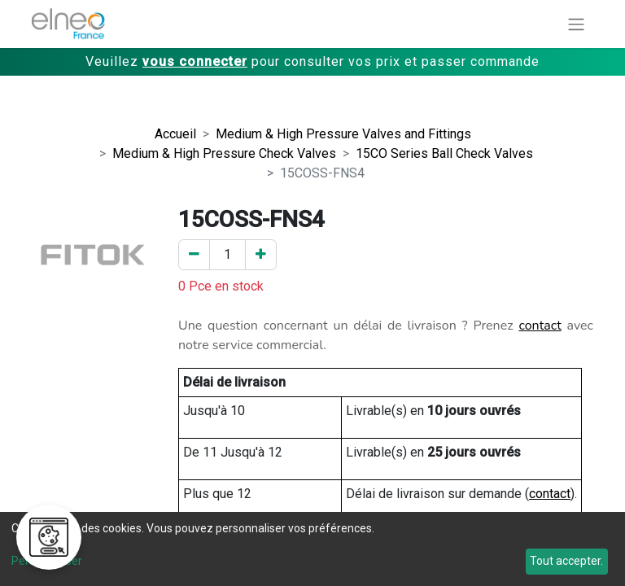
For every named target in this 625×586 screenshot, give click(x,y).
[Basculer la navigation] (576, 24)
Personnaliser (46, 560)
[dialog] (312, 549)
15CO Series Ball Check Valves (444, 153)
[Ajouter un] (261, 254)
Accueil (175, 134)
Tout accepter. (566, 560)
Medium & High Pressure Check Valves (224, 153)
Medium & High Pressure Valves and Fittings (343, 134)
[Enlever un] (194, 254)
